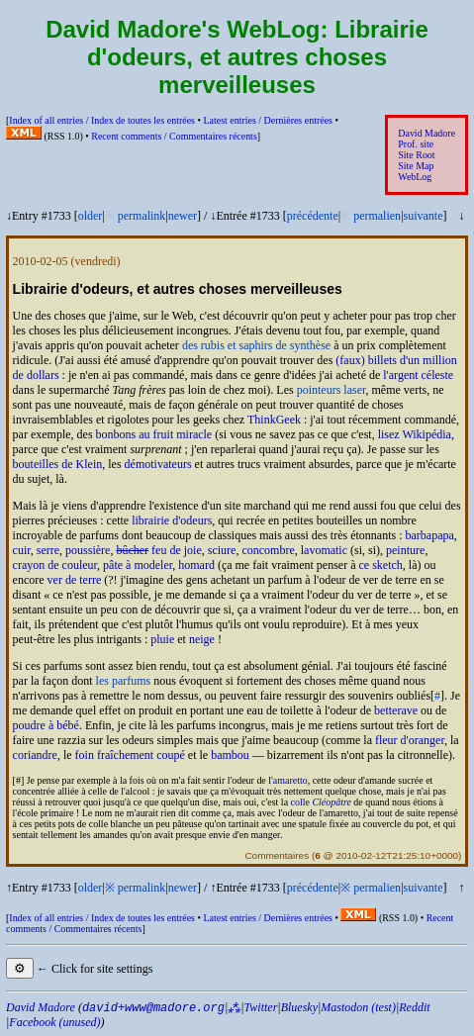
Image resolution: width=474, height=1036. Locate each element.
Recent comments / (174, 136)
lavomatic (324, 550)
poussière (87, 550)
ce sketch (380, 565)
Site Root (416, 154)
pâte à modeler (137, 565)
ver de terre (74, 580)
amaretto (290, 780)
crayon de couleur (55, 565)
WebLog (414, 176)
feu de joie (158, 550)
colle (321, 802)
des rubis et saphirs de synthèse (256, 345)
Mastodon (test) (358, 1007)
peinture (405, 550)
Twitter (261, 1007)
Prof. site (415, 144)
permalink (142, 216)
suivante (423, 216)
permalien (377, 216)
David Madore (426, 133)
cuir (22, 550)
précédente (312, 216)
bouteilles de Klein (58, 464)
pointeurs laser (331, 390)
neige (202, 639)
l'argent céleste (418, 375)
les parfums (123, 681)
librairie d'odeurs (172, 520)
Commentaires (276, 855)
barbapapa (430, 535)
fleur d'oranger (409, 740)
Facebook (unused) (54, 1022)
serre (48, 550)
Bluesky (299, 1007)
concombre (267, 550)
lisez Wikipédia (414, 434)
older (90, 216)
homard (196, 565)
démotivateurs (158, 464)
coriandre (35, 755)
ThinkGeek (274, 419)
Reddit (414, 1007)
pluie (162, 639)
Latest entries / (267, 120)
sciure (222, 550)
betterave (396, 710)
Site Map (415, 165)
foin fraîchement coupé (130, 755)
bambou (230, 755)
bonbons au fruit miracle (154, 434)
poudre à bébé (46, 725)
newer (182, 216)
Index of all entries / (102, 120)
